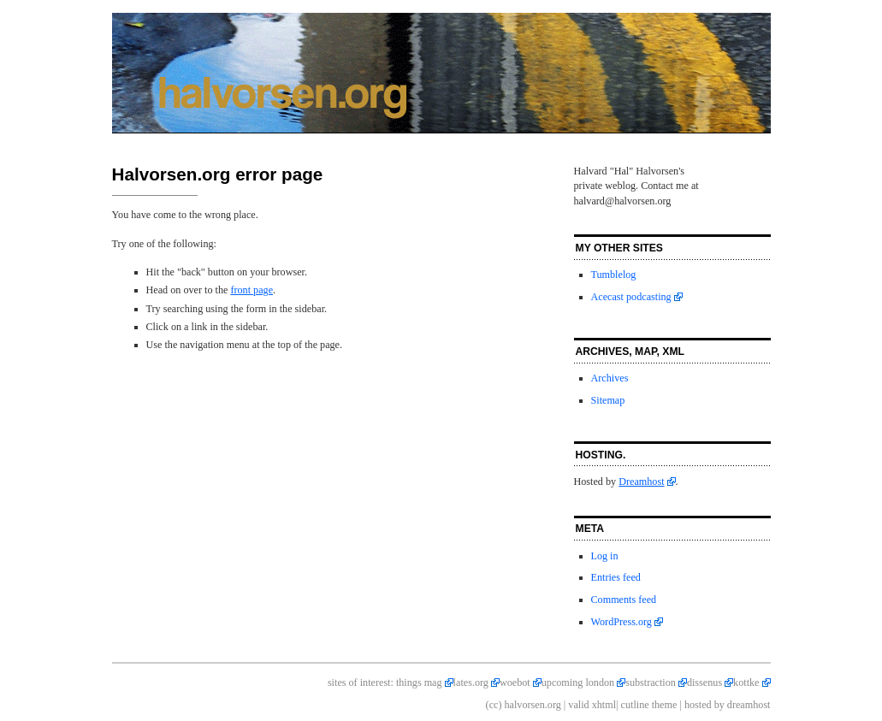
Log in (605, 556)
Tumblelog (613, 275)
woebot (515, 682)
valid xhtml (592, 705)
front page (251, 290)
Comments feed (624, 600)
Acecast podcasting (631, 297)
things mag (419, 682)
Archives (610, 378)
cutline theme (649, 705)
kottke (746, 682)
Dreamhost (641, 482)
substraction (650, 682)
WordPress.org (621, 622)
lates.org (470, 682)
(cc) (494, 705)
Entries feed (616, 577)
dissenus (704, 682)
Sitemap (608, 400)
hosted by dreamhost (727, 705)
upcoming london (578, 682)
